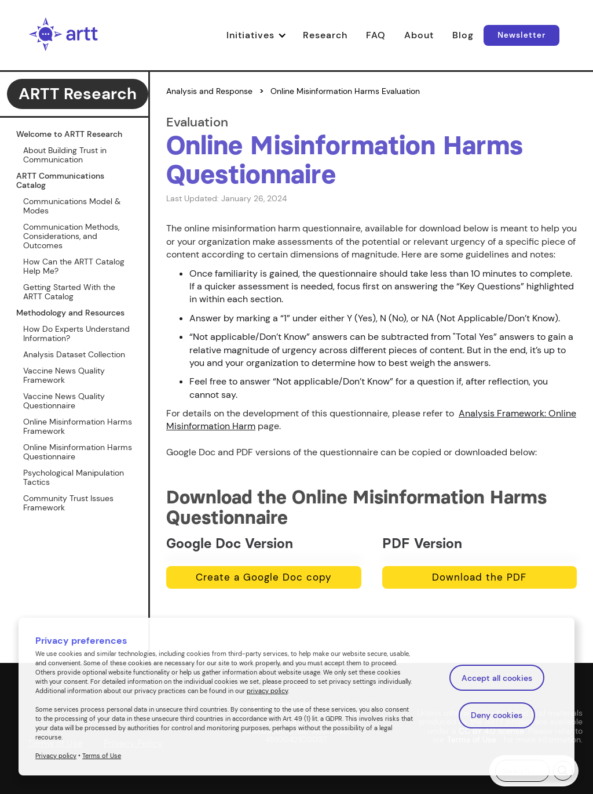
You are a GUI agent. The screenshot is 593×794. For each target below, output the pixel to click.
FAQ (376, 35)
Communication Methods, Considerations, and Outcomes (71, 236)
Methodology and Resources (70, 312)
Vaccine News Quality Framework (64, 375)
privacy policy (267, 691)
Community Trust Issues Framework (68, 503)
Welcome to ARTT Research (69, 134)
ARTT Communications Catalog (60, 180)
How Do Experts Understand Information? (76, 333)
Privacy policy (55, 756)
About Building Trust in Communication (65, 155)
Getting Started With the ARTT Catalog (69, 291)
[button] (260, 35)
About (419, 35)
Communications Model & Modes (71, 206)
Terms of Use (101, 756)
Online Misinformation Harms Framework (77, 426)
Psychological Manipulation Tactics (73, 477)
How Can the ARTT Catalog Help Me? (74, 266)
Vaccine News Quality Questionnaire (64, 400)
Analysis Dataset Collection (74, 354)
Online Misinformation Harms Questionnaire (77, 452)
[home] (63, 35)
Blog (463, 35)
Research (325, 35)
